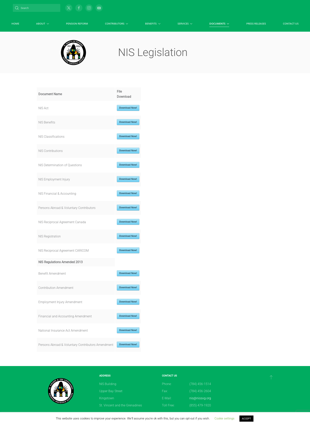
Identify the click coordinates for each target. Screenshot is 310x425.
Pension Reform (77, 23)
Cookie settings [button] (224, 418)
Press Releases (256, 23)
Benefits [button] (152, 23)
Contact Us (291, 23)
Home (15, 23)
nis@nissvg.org (200, 398)
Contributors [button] (116, 23)
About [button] (42, 23)
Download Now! (128, 107)
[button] (271, 377)
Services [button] (185, 23)
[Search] (36, 8)
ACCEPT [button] (246, 418)
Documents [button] (219, 23)
